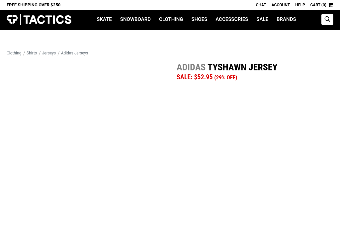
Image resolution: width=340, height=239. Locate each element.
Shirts (32, 53)
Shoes (199, 19)
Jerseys (49, 53)
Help (300, 5)
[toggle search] (327, 19)
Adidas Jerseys (74, 53)
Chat (261, 5)
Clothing (171, 19)
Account (281, 5)
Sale (262, 19)
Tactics (39, 20)
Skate (104, 19)
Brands (286, 19)
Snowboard (135, 19)
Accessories (231, 19)
